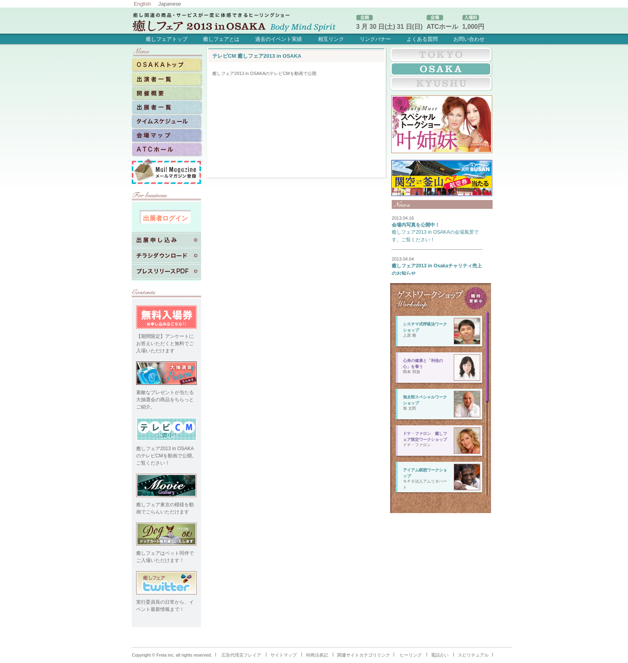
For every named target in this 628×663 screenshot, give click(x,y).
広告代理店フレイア (241, 655)
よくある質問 (422, 39)
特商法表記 (317, 655)
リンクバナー (375, 39)
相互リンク (331, 39)
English (142, 4)
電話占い (440, 655)
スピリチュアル (473, 655)
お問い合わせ (469, 39)
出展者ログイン (165, 218)
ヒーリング (411, 655)
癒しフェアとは (221, 39)
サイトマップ (283, 655)
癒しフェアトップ (166, 39)
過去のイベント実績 (278, 39)
